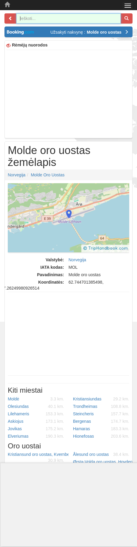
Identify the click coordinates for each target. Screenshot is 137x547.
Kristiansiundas (101, 399)
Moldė (36, 399)
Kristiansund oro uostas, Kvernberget (38, 457)
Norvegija (16, 175)
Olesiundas (36, 406)
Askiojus (36, 421)
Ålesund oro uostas (101, 454)
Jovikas (36, 429)
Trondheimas (101, 406)
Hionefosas (101, 436)
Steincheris (101, 414)
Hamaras (101, 429)
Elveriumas (36, 436)
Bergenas (101, 421)
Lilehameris (36, 414)
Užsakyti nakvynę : (89, 32)
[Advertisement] (68, 93)
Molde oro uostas (48, 175)
